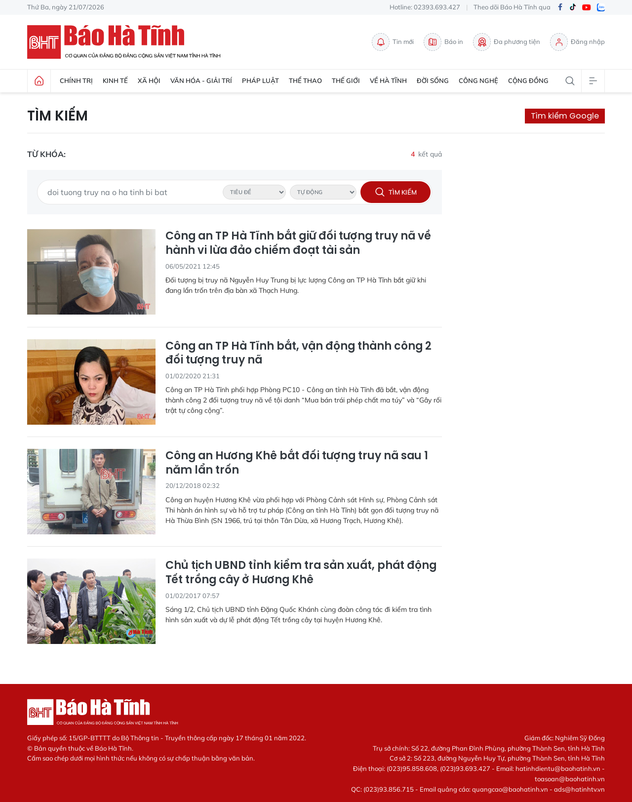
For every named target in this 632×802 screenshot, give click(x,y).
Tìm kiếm (57, 116)
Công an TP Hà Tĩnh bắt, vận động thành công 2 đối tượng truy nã (298, 353)
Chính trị (76, 80)
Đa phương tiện (506, 42)
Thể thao (305, 80)
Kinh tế (115, 80)
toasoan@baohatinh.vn (570, 779)
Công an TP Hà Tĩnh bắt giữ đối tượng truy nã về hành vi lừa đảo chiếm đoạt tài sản (298, 243)
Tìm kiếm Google (565, 115)
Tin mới (393, 42)
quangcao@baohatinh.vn (510, 789)
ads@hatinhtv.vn (579, 789)
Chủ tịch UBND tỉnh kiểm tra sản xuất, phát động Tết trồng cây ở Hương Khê (300, 573)
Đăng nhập (577, 42)
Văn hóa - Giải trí (201, 80)
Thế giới (346, 80)
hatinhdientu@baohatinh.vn (557, 768)
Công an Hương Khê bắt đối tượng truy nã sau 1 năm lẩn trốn (296, 463)
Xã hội (149, 80)
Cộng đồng (528, 80)
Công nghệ (478, 80)
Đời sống (433, 80)
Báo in (443, 42)
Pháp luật (260, 80)
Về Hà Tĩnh (388, 80)
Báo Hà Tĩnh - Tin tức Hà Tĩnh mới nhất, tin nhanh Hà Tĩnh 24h (128, 42)
